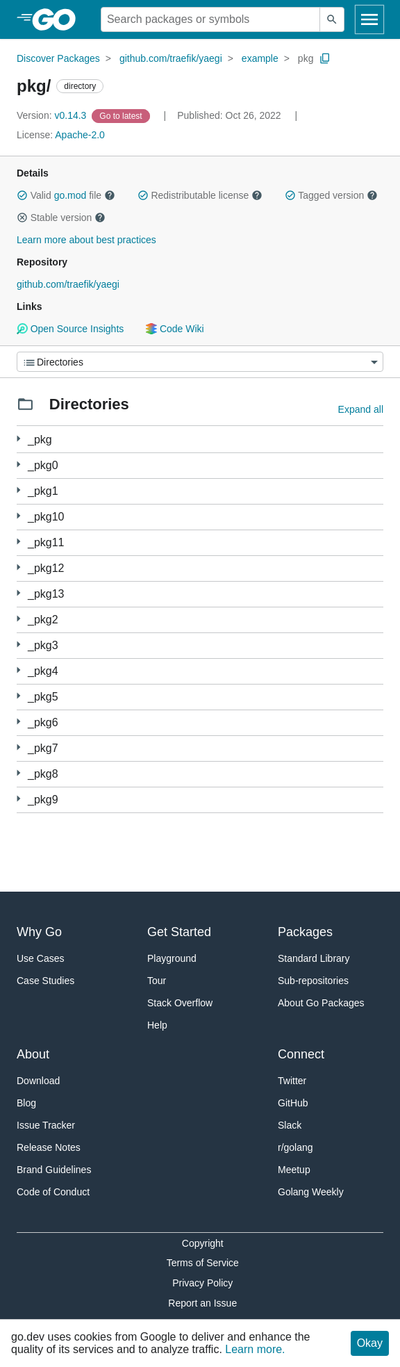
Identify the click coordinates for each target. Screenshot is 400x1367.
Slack (289, 1125)
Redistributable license (200, 195)
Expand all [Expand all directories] (360, 409)
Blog (26, 1102)
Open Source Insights (70, 328)
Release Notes (49, 1147)
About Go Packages (321, 1002)
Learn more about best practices (86, 239)
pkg (306, 58)
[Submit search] (331, 19)
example (260, 58)
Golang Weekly (311, 1191)
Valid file (66, 195)
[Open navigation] (369, 19)
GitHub (293, 1102)
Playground (172, 958)
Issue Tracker (46, 1125)
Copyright (203, 1243)
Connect (301, 1054)
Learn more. (255, 1349)
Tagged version (331, 195)
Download (38, 1080)
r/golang (295, 1147)
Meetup (294, 1169)
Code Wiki (174, 328)
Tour (156, 980)
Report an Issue (202, 1303)
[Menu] (200, 362)
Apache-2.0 (80, 134)
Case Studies (45, 980)
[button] (22, 195)
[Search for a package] (210, 19)
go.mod (70, 195)
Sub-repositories (313, 980)
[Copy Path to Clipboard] (325, 58)
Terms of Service (203, 1262)
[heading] (59, 19)
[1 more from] (18, 439)
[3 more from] (18, 464)
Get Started (179, 932)
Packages (305, 932)
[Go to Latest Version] (122, 115)
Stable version (61, 217)
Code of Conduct (53, 1191)
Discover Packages (58, 58)
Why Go (39, 932)
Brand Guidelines (54, 1169)
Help (157, 1025)
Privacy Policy (202, 1282)
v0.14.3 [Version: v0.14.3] (53, 115)
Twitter (292, 1080)
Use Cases (40, 958)
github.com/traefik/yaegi (170, 58)
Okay (370, 1343)
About (33, 1054)
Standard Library (314, 958)
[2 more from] (18, 490)
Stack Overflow (179, 1002)
